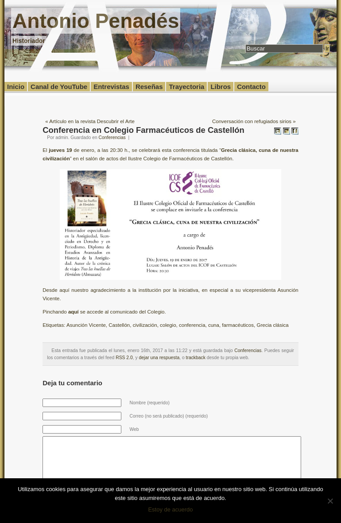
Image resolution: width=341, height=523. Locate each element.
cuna (213, 325)
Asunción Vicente (86, 325)
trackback (195, 357)
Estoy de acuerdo (170, 509)
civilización (145, 325)
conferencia (192, 325)
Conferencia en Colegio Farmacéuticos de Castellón (143, 130)
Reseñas (149, 86)
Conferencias (112, 137)
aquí (73, 311)
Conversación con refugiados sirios (251, 121)
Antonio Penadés (95, 20)
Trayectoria (186, 86)
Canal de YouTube (59, 86)
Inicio (15, 86)
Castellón (119, 325)
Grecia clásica (272, 325)
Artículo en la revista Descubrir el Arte (92, 121)
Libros (220, 86)
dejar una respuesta (159, 357)
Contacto (251, 86)
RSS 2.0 (124, 357)
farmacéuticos (238, 325)
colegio (168, 325)
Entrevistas (111, 86)
